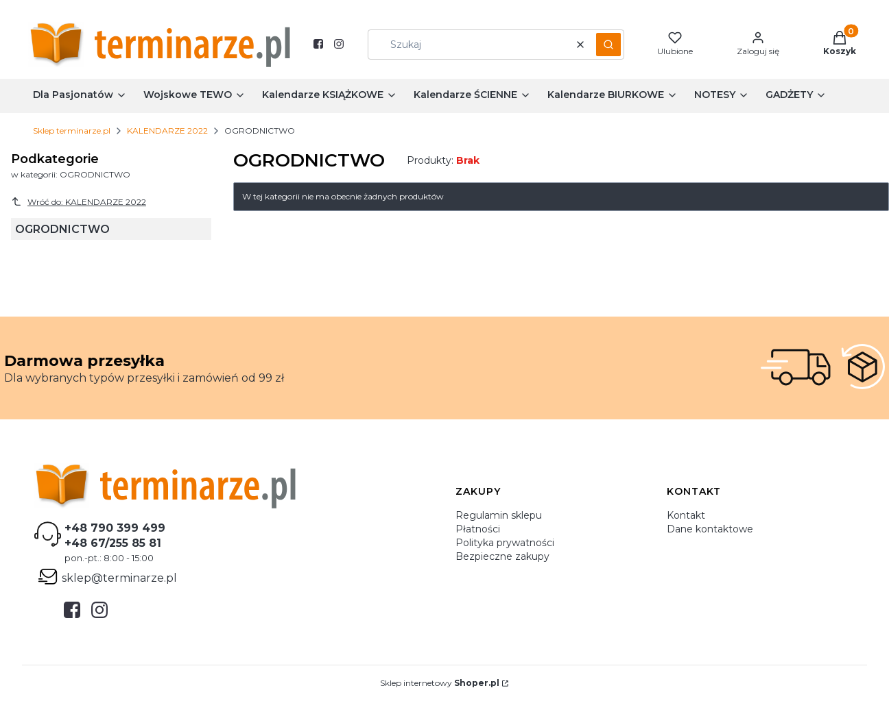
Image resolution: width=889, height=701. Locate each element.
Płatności (477, 529)
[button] (608, 44)
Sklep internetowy (439, 683)
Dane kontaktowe (710, 529)
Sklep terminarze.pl (71, 130)
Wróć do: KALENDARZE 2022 (78, 201)
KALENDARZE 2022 (167, 130)
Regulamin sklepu (498, 515)
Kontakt (686, 515)
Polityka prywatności (504, 543)
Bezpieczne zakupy (502, 556)
